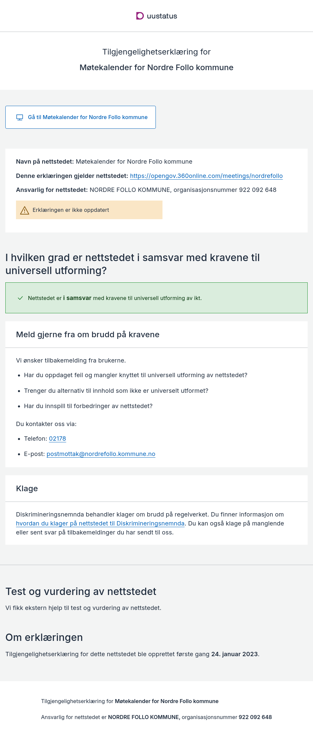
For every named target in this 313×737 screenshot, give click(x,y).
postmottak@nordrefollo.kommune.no (101, 453)
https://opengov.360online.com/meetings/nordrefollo (206, 175)
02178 (57, 438)
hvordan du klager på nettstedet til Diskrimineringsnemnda (100, 523)
